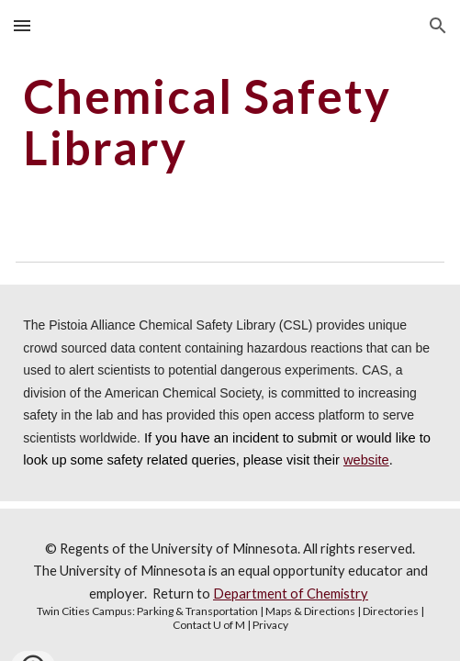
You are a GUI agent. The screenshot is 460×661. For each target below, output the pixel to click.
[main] (229, 121)
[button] (22, 25)
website (366, 460)
